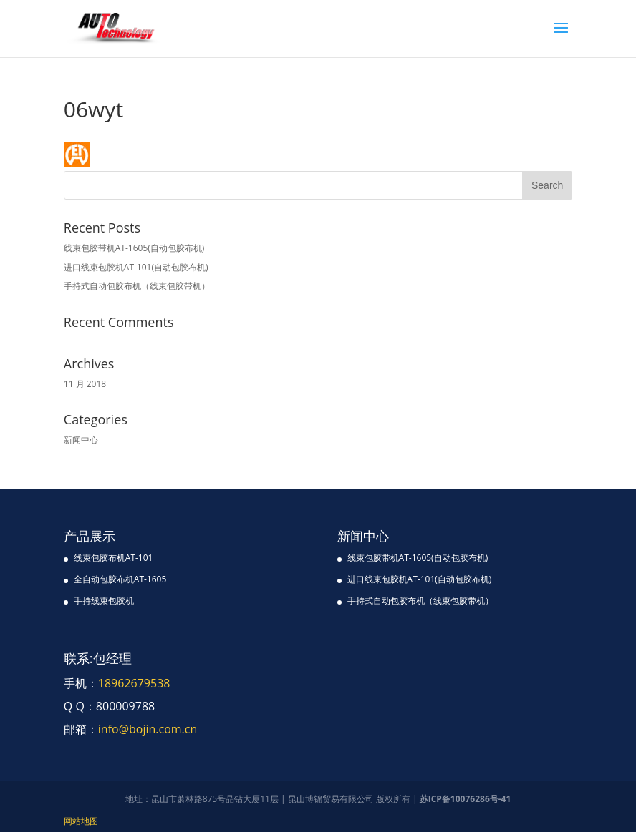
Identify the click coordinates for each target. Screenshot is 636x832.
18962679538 (134, 683)
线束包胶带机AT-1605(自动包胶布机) (134, 248)
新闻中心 (81, 440)
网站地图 (81, 821)
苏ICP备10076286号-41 (465, 799)
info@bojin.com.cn (148, 729)
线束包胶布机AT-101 (113, 558)
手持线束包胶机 (104, 600)
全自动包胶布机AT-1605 (120, 579)
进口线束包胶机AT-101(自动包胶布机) (136, 267)
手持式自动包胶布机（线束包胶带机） (137, 286)
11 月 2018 (85, 384)
